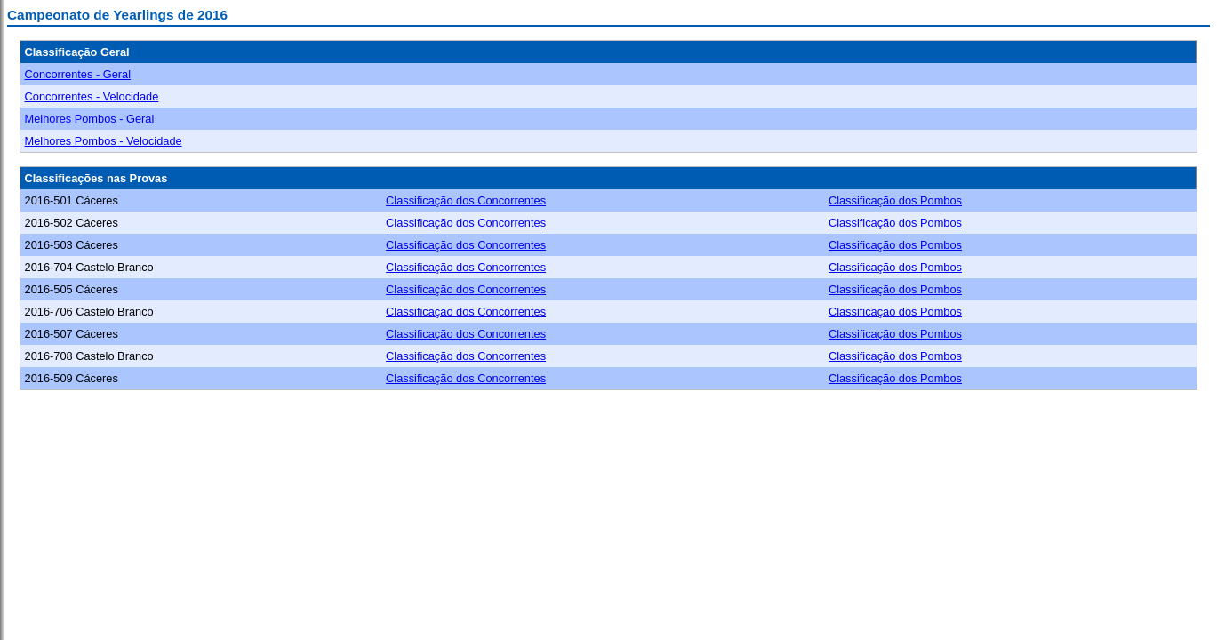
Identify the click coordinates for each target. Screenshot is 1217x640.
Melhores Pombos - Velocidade (103, 141)
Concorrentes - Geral (78, 74)
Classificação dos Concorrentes (466, 200)
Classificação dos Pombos (895, 200)
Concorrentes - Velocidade (92, 96)
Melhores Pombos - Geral (90, 118)
